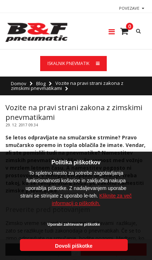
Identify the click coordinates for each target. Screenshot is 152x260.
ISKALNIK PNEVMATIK (73, 63)
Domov (18, 83)
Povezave (129, 8)
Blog (41, 83)
